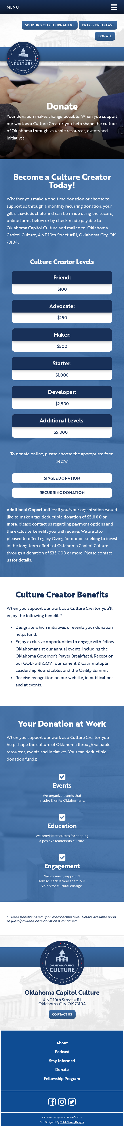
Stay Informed (62, 1060)
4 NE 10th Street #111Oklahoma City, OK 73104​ (61, 1001)
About (62, 1043)
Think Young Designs (72, 1122)
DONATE (105, 36)
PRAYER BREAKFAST (98, 25)
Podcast (62, 1051)
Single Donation (62, 478)
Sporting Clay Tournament (49, 25)
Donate (62, 1069)
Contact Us (62, 1014)
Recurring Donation (62, 492)
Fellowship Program (62, 1078)
